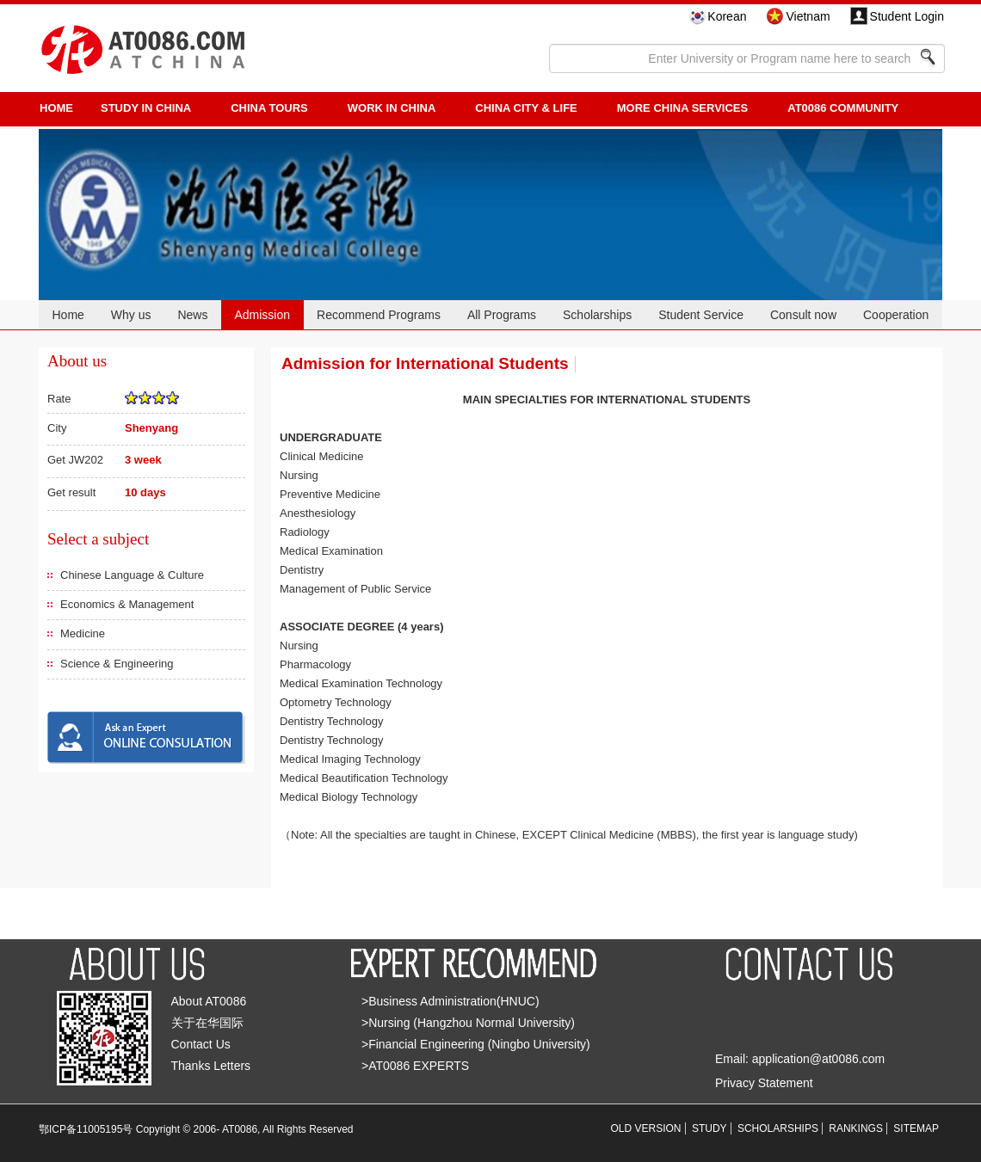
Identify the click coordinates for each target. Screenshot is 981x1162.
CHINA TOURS (269, 107)
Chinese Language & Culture (132, 575)
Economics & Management (127, 604)
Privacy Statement (764, 1083)
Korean (726, 16)
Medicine (82, 633)
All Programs (501, 315)
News (192, 315)
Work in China (392, 107)
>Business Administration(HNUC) (450, 1001)
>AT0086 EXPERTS (415, 1066)
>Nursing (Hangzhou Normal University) (468, 1023)
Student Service (700, 315)
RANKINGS (856, 1128)
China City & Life (526, 107)
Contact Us (201, 1044)
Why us (131, 315)
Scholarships (597, 315)
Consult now (803, 315)
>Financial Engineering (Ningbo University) (475, 1044)
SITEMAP (916, 1128)
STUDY (709, 1128)
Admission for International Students (425, 363)
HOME (56, 107)
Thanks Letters (211, 1066)
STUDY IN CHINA (146, 107)
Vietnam (808, 16)
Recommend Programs (379, 315)
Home (67, 315)
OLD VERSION (646, 1128)
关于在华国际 (207, 1023)
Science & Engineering (117, 663)
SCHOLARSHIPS (777, 1128)
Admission (262, 315)
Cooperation (896, 315)
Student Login (907, 16)
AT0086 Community (842, 107)
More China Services (682, 107)
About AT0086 (209, 1001)
